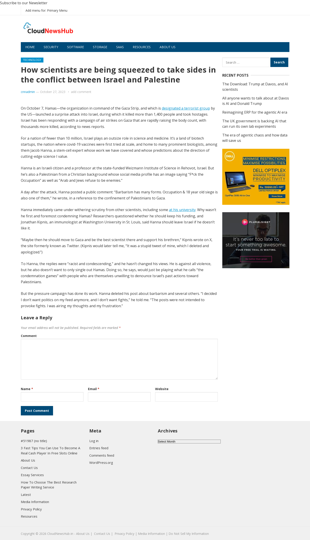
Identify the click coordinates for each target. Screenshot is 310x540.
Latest (26, 494)
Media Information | (153, 533)
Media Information (35, 501)
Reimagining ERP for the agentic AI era (254, 112)
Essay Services (32, 475)
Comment (29, 336)
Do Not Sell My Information (189, 533)
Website (162, 389)
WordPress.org (101, 462)
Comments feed (101, 455)
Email (93, 389)
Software (75, 47)
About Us (167, 47)
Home (30, 47)
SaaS (120, 47)
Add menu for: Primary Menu (46, 10)
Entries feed (98, 448)
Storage (100, 47)
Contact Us (29, 467)
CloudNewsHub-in (60, 533)
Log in (93, 440)
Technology (32, 60)
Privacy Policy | (126, 533)
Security (51, 47)
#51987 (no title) (34, 440)
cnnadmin (28, 92)
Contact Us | (103, 533)
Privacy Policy (31, 509)
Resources (142, 47)
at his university (182, 209)
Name (27, 389)
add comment (81, 92)
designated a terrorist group (186, 108)
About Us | (84, 533)
